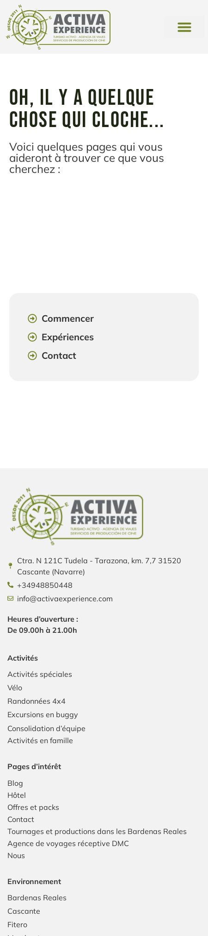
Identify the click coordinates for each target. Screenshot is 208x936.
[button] (184, 27)
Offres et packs (33, 807)
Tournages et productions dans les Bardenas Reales (97, 831)
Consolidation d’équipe (46, 728)
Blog (15, 783)
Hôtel (16, 795)
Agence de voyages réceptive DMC (68, 843)
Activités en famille (40, 740)
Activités (22, 657)
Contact (20, 819)
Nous (16, 855)
